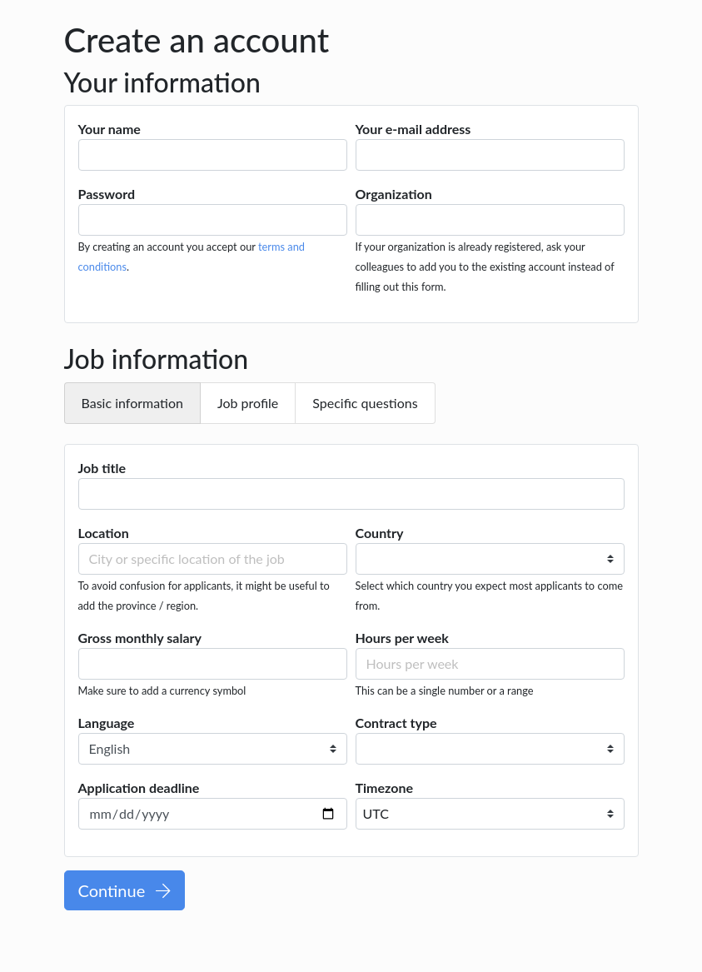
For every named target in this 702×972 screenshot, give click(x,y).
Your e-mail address (413, 129)
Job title (102, 468)
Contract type (396, 722)
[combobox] (490, 814)
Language (106, 722)
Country (380, 533)
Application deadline (139, 787)
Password (107, 194)
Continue (125, 890)
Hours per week (402, 638)
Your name (109, 129)
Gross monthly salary (140, 638)
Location (103, 533)
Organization (394, 194)
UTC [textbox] (376, 813)
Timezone (385, 787)
